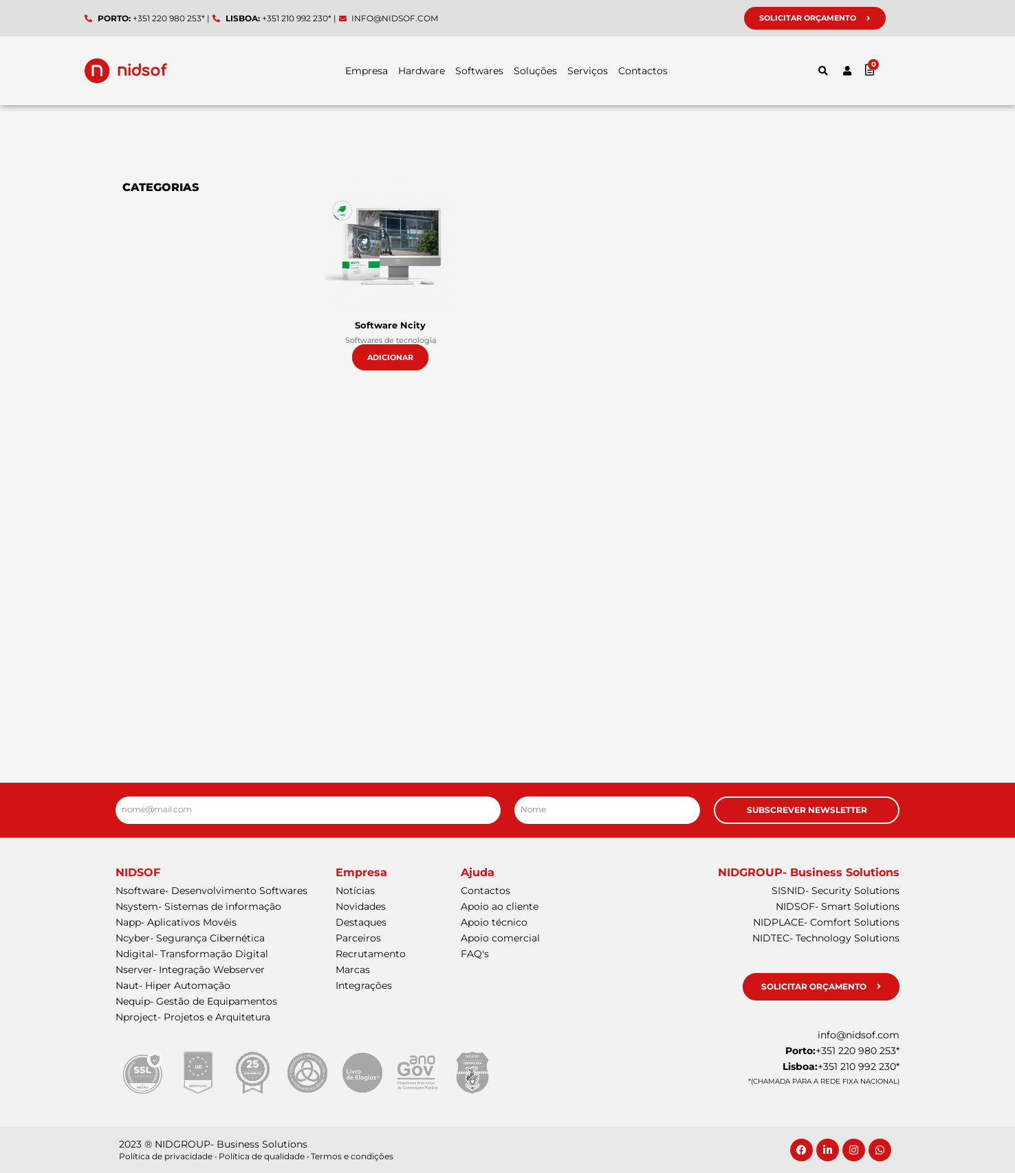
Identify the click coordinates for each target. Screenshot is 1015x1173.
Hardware (421, 71)
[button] (823, 70)
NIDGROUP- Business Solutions (808, 872)
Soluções (535, 71)
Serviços (587, 71)
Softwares (479, 71)
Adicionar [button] (390, 357)
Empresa (366, 71)
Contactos (643, 71)
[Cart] (897, 69)
